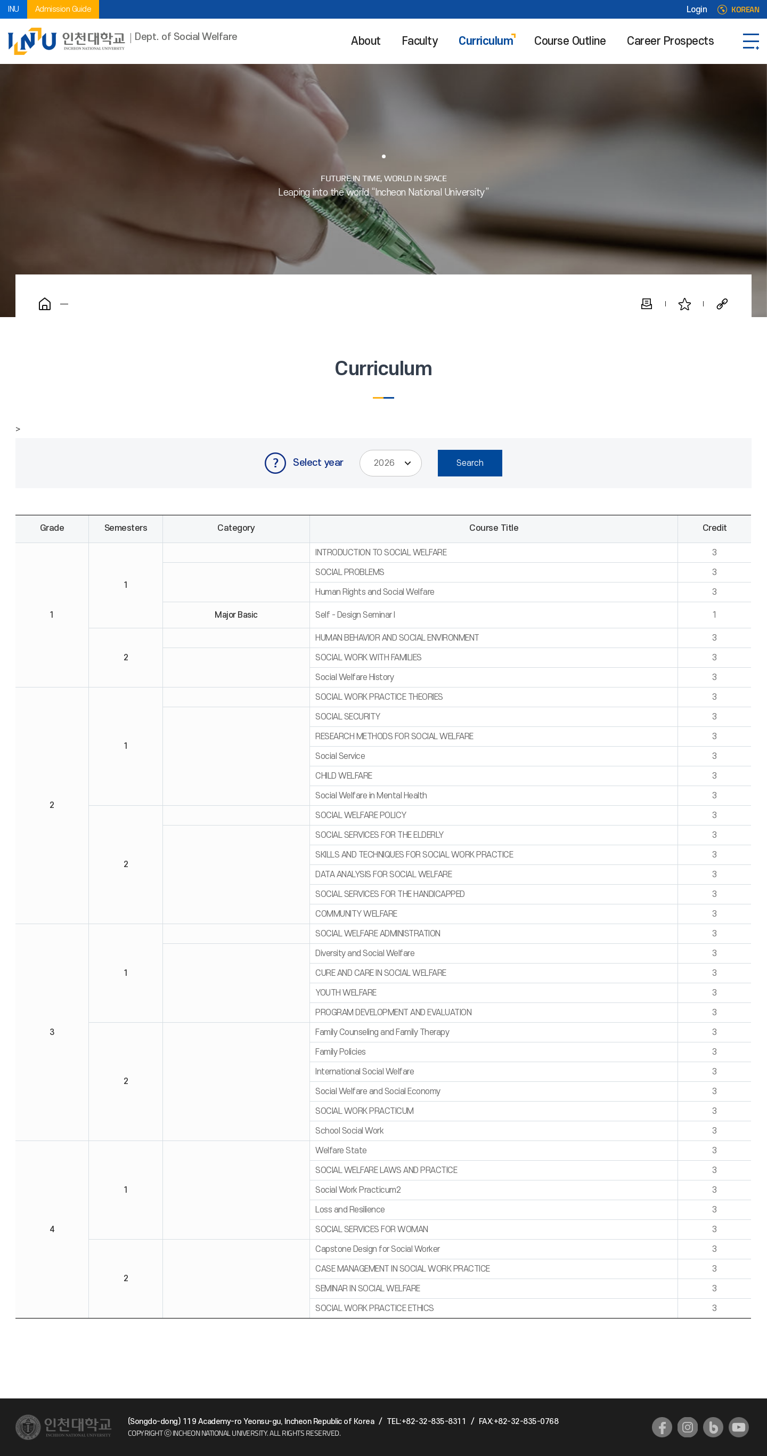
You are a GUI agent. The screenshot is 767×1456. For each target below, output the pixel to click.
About (366, 41)
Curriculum (486, 41)
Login (697, 9)
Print (646, 303)
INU (13, 9)
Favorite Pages (684, 303)
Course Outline (570, 41)
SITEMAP (751, 41)
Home (44, 303)
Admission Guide (63, 9)
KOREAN (745, 9)
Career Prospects (670, 41)
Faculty (420, 41)
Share (722, 303)
